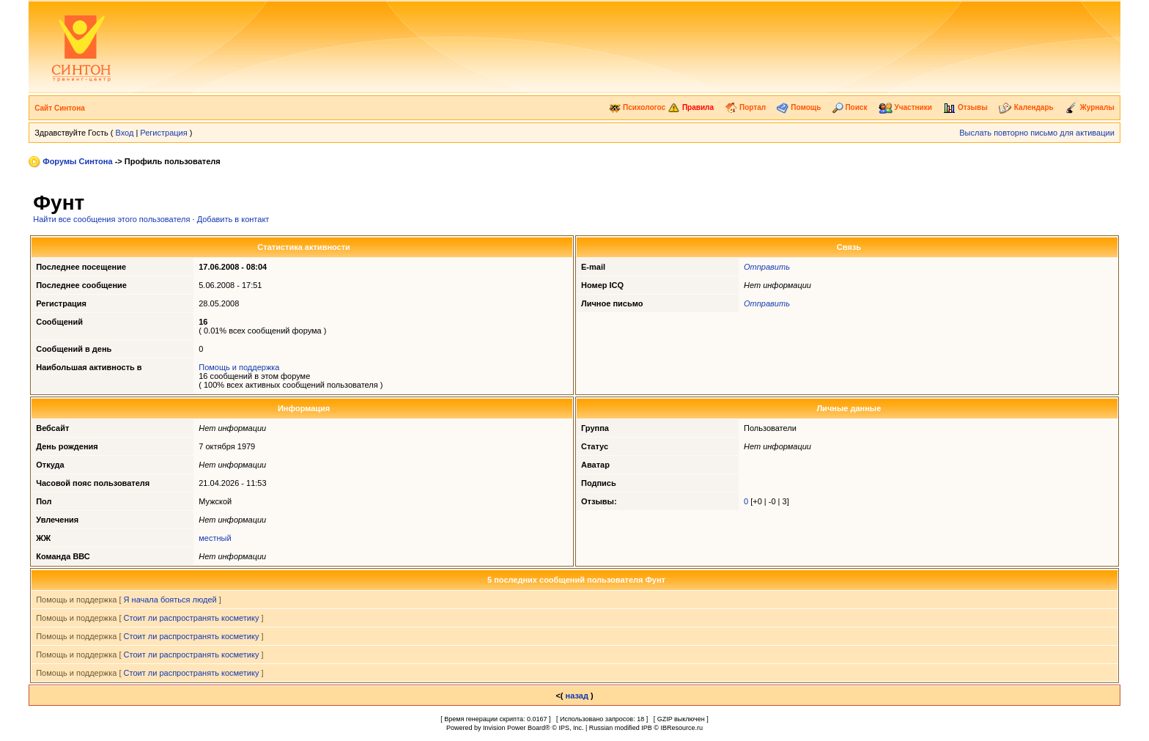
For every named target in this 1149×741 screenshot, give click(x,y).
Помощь (799, 107)
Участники (905, 107)
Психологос (637, 107)
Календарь (1026, 107)
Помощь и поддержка (239, 367)
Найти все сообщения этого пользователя (111, 219)
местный (215, 538)
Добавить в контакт (233, 219)
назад (577, 695)
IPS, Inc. (570, 727)
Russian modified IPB (620, 727)
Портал (745, 107)
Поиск (850, 107)
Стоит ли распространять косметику (191, 617)
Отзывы (965, 107)
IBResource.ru (681, 727)
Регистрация (163, 132)
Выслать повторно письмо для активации (1037, 132)
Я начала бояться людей (170, 599)
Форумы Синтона (77, 161)
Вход (124, 132)
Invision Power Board (514, 727)
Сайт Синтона (59, 108)
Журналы (1090, 107)
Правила (691, 107)
